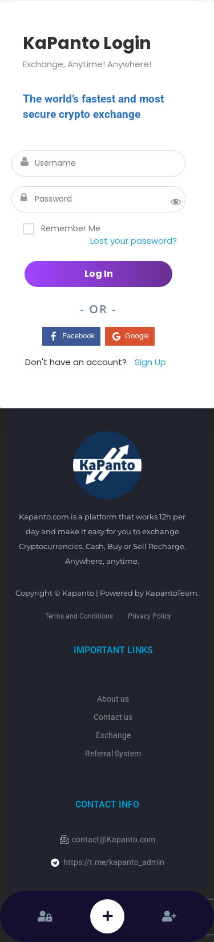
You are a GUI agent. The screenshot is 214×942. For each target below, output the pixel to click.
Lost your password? (133, 241)
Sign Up (150, 362)
